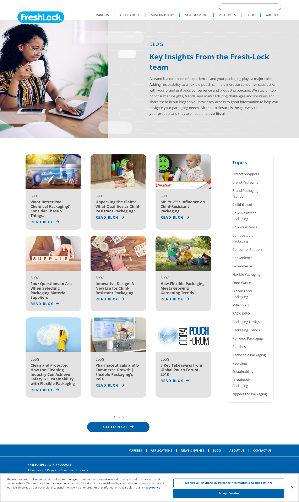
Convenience (242, 258)
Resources (227, 15)
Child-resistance (244, 227)
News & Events (196, 15)
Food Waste (241, 282)
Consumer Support (247, 249)
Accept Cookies (228, 493)
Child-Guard (242, 204)
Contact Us (262, 450)
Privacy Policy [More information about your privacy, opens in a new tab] (151, 487)
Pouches (239, 346)
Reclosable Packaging (249, 355)
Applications (130, 15)
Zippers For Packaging (249, 394)
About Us (273, 15)
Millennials (240, 305)
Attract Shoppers (245, 174)
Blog (251, 15)
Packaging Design (246, 322)
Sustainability (162, 15)
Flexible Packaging (246, 274)
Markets (102, 15)
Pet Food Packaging (247, 338)
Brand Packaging (245, 182)
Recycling (239, 363)
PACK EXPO (241, 313)
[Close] (292, 487)
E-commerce (242, 266)
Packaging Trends (246, 330)
